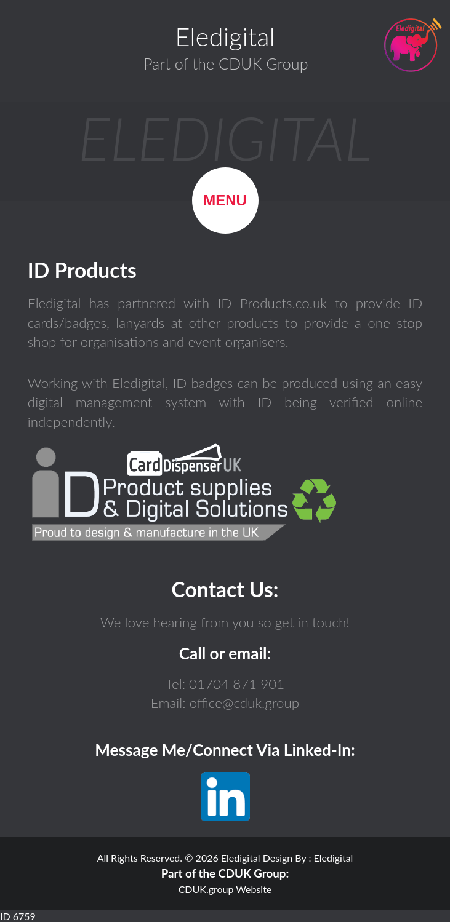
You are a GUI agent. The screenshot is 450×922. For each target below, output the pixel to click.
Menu (225, 200)
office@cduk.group (243, 702)
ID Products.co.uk (276, 303)
